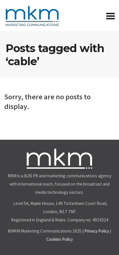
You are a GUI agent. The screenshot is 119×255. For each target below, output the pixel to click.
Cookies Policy (59, 239)
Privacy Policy (96, 231)
